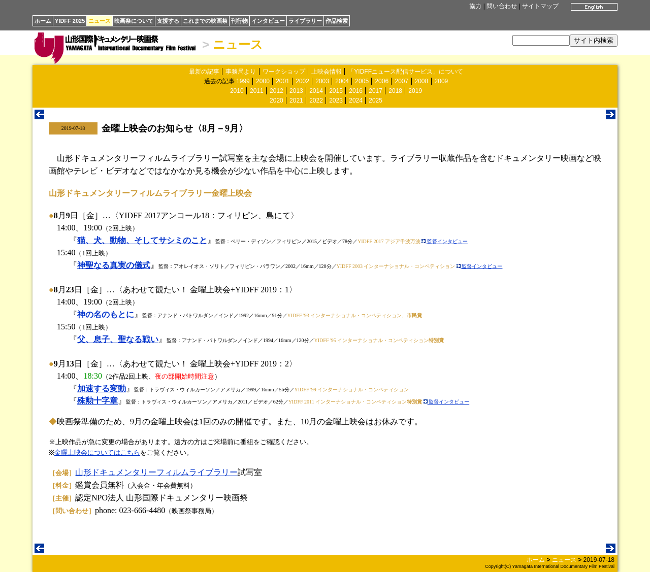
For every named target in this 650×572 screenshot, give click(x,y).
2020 (276, 100)
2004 (342, 81)
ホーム (43, 21)
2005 (362, 81)
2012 (276, 90)
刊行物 (239, 21)
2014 (316, 90)
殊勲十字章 (97, 400)
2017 (375, 90)
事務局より (240, 71)
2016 (356, 90)
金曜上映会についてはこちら (97, 452)
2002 (302, 81)
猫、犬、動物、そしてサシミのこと (142, 240)
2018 (395, 90)
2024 (356, 100)
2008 (422, 81)
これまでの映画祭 (205, 21)
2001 (282, 81)
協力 (475, 6)
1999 (243, 81)
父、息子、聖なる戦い (117, 339)
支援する (168, 21)
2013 (296, 90)
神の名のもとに (105, 314)
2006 (381, 81)
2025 (375, 100)
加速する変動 (101, 388)
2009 (441, 81)
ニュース (99, 21)
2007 (401, 81)
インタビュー (268, 21)
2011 (257, 90)
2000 (263, 81)
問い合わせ (501, 6)
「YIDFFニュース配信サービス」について (405, 71)
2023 (336, 100)
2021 (296, 100)
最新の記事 (204, 71)
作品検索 (337, 21)
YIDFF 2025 (70, 21)
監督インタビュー (444, 241)
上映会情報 (326, 71)
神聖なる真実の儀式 (113, 265)
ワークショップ (284, 71)
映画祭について (133, 21)
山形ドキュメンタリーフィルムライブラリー (156, 472)
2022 (316, 100)
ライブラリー (305, 21)
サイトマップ (540, 6)
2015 (336, 90)
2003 (322, 81)
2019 (415, 90)
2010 (237, 90)
